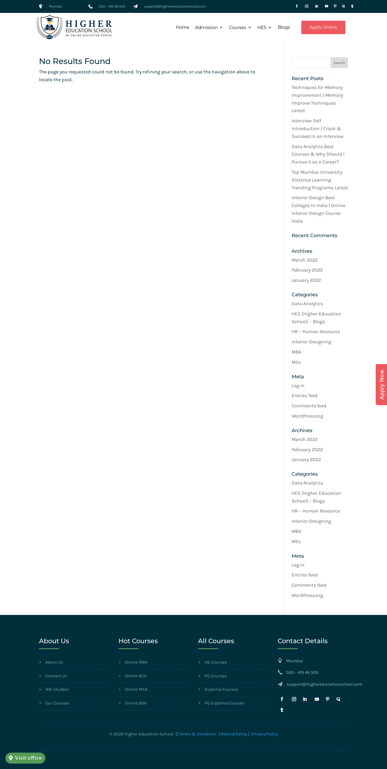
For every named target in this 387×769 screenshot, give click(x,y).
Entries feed (305, 395)
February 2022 (307, 270)
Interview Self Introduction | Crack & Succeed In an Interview (317, 128)
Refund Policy (234, 733)
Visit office (28, 758)
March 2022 (305, 260)
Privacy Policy (264, 733)
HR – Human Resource (316, 331)
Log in (298, 386)
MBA (296, 352)
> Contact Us (53, 675)
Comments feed (309, 406)
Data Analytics (307, 304)
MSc (296, 362)
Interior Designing (311, 342)
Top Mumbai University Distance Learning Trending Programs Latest (320, 180)
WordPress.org (307, 416)
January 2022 (306, 280)
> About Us (51, 662)
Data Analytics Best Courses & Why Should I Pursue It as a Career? (318, 154)
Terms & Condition (197, 733)
